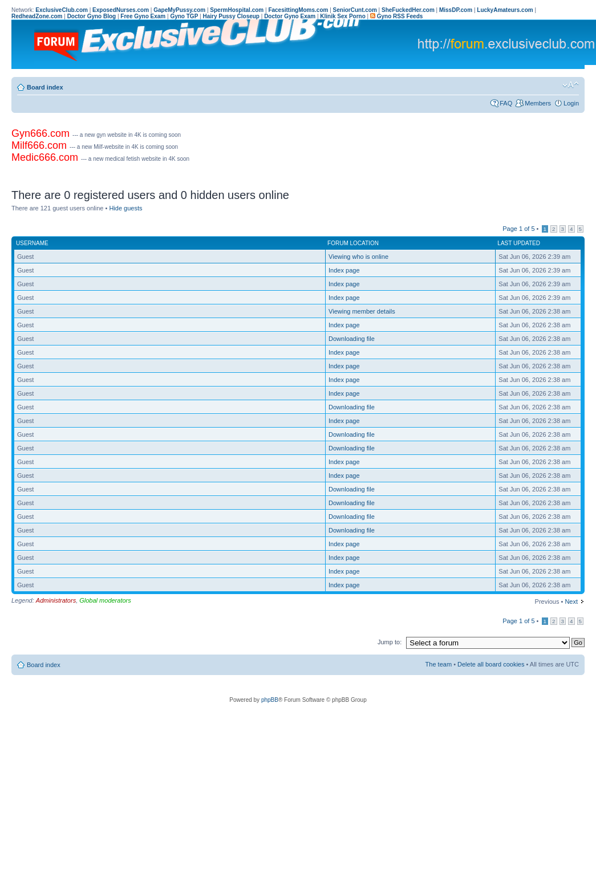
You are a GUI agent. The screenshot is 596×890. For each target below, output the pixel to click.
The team (438, 664)
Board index (45, 87)
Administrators (56, 600)
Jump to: (390, 642)
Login (571, 103)
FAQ (506, 103)
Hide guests (125, 208)
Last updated (518, 243)
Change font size (570, 85)
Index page (344, 270)
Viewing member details (362, 311)
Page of (518, 228)
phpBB (269, 700)
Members (538, 103)
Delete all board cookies (490, 664)
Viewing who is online (358, 256)
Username (32, 243)
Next (571, 601)
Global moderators (105, 600)
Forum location (353, 243)
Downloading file (352, 338)
